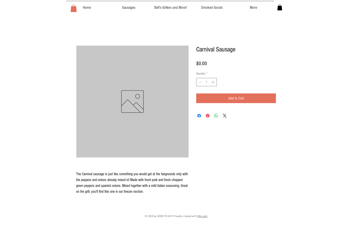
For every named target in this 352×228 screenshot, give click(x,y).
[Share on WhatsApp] (216, 115)
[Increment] (213, 82)
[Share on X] (224, 115)
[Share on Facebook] (199, 115)
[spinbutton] (206, 82)
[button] (73, 8)
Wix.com (202, 216)
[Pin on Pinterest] (207, 115)
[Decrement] (199, 82)
